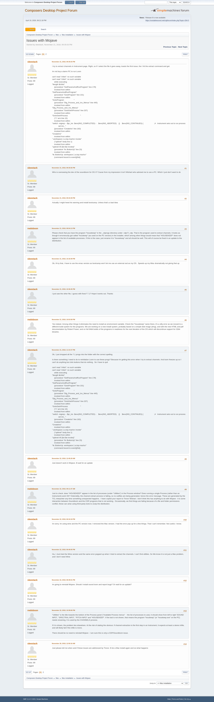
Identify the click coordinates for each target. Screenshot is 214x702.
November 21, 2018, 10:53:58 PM (63, 319)
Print (185, 54)
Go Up (28, 672)
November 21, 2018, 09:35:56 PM (63, 168)
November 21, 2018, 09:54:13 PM (63, 228)
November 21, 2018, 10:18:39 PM (63, 259)
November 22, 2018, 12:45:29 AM (63, 458)
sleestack (33, 62)
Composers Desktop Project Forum (51, 10)
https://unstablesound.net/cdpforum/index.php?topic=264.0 (167, 20)
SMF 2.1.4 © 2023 (29, 699)
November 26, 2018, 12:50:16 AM (63, 643)
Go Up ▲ (188, 699)
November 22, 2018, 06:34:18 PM (63, 519)
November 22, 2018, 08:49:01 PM (63, 580)
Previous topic (170, 47)
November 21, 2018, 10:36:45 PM (63, 289)
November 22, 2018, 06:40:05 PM (63, 549)
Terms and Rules (177, 699)
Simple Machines (42, 699)
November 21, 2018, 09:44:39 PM (63, 198)
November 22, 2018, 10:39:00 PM (63, 610)
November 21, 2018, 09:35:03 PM (63, 62)
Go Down (30, 54)
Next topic (182, 47)
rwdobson (33, 228)
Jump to (153, 683)
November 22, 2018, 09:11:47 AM (63, 489)
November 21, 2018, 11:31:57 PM (63, 350)
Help (168, 699)
